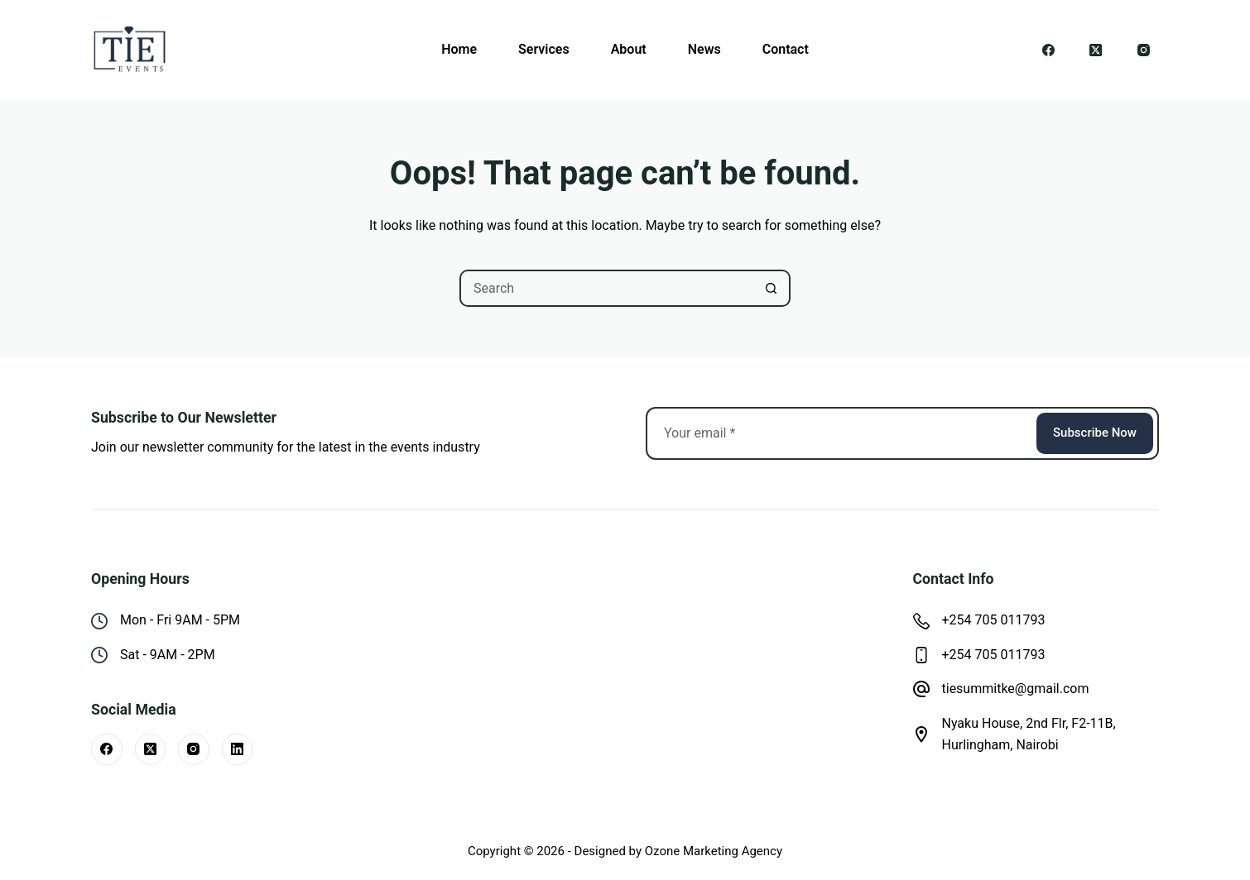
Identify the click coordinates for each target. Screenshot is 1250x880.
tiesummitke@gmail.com (1015, 688)
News (704, 49)
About (629, 49)
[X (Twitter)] (1096, 49)
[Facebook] (1049, 49)
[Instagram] (1144, 49)
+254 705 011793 (994, 620)
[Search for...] (606, 288)
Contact (785, 49)
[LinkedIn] (237, 749)
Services (544, 49)
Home (459, 49)
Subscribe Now (1095, 432)
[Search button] (772, 288)
